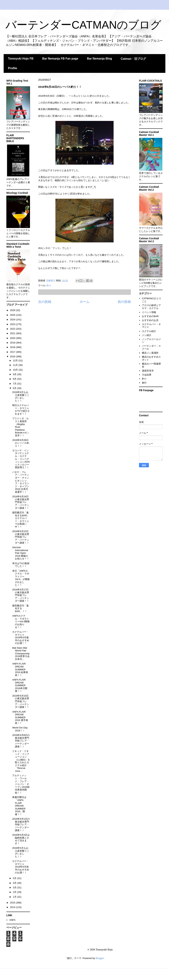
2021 (13, 333)
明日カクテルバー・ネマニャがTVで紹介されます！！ (21, 409)
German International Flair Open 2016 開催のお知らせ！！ (20, 553)
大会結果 (146, 374)
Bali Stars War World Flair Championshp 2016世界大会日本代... (21, 653)
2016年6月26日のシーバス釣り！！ (20, 443)
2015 (13, 902)
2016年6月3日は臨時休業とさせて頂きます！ (20, 839)
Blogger (100, 958)
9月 (15, 374)
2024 (13, 319)
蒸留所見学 (148, 370)
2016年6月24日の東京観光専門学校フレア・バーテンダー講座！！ (20, 502)
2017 (13, 352)
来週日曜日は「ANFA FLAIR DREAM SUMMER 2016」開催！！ (19, 806)
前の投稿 (124, 302)
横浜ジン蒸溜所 (150, 352)
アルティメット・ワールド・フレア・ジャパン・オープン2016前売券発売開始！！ (21, 784)
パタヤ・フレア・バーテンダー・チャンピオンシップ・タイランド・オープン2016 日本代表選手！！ (20, 482)
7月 (15, 383)
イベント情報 (149, 312)
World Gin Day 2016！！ (19, 729)
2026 (13, 310)
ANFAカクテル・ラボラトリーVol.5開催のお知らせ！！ (21, 621)
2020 (13, 338)
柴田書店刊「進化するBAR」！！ (20, 608)
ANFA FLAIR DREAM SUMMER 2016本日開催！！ (19, 685)
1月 (15, 896)
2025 (13, 315)
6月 (15, 388)
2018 (13, 347)
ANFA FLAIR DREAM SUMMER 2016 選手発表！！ (20, 717)
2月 (15, 892)
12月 (16, 360)
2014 (13, 907)
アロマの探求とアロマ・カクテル (151, 307)
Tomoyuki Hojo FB (20, 58)
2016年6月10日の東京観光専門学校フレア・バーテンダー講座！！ (20, 701)
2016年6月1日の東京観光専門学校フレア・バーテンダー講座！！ (20, 824)
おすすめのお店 (150, 320)
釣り (49, 285)
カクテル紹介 (149, 331)
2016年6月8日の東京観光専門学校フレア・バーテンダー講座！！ (20, 741)
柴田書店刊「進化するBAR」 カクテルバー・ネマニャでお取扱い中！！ (20, 519)
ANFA (12, 920)
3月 (15, 887)
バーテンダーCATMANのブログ (83, 25)
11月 (16, 365)
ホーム (84, 302)
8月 (15, 379)
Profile (12, 68)
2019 (13, 342)
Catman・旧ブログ (133, 58)
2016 (13, 356)
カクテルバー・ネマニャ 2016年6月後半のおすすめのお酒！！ (20, 637)
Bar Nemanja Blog (99, 58)
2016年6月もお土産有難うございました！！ (20, 396)
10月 (16, 369)
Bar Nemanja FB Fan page (60, 58)
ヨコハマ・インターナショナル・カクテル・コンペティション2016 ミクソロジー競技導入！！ (21, 459)
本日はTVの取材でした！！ (20, 565)
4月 (15, 883)
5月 (15, 878)
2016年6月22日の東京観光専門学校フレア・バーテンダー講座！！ (20, 537)
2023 (13, 324)
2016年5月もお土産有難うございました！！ (20, 852)
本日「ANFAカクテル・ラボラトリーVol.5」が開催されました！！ (21, 577)
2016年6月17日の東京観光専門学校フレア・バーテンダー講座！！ (20, 595)
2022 (13, 328)
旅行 (144, 382)
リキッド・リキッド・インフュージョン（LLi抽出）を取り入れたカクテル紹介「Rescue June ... (21, 761)
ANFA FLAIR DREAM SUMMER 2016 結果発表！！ (20, 669)
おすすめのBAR (150, 316)
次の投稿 (44, 302)
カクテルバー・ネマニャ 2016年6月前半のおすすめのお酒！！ (20, 867)
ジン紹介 (146, 335)
